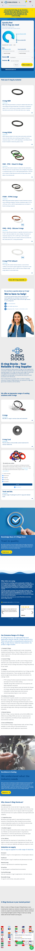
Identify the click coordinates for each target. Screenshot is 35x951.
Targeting (6, 477)
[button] (30, 2)
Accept (17, 484)
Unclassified (6, 481)
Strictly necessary (7, 473)
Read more (13, 612)
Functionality (6, 479)
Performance (6, 475)
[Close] (32, 10)
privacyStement (25, 468)
